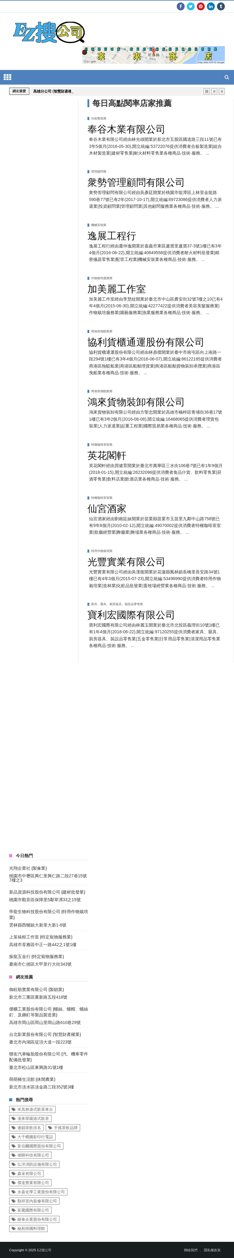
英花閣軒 (106, 454)
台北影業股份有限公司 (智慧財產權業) (45, 1034)
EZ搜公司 (44, 1250)
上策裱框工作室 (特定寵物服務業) (40, 936)
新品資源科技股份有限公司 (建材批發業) (47, 891)
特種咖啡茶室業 (101, 444)
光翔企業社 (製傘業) (28, 868)
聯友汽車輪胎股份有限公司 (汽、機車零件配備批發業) (48, 1056)
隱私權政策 (212, 1250)
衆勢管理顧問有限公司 (136, 181)
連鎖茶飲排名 (29, 1127)
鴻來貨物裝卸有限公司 (136, 400)
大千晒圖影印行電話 (35, 1137)
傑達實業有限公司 (33, 1182)
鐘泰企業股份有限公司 (37, 1219)
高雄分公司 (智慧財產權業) (55, 91)
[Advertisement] (55, 754)
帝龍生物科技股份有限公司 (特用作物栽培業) (48, 914)
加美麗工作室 (116, 287)
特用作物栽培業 (101, 551)
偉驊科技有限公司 (33, 1155)
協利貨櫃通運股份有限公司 (145, 341)
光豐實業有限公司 (126, 560)
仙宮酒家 (106, 507)
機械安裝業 (98, 225)
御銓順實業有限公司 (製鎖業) (36, 989)
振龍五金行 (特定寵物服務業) (36, 956)
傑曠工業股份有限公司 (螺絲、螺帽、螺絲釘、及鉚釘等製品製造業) (48, 1011)
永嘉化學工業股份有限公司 (41, 1192)
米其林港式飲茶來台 (35, 1109)
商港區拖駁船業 (101, 331)
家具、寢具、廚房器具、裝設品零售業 (117, 604)
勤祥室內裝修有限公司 (37, 1201)
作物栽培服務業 (101, 278)
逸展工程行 (111, 234)
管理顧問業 (98, 171)
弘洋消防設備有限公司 (37, 1164)
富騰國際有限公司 (33, 1210)
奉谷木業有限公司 (126, 128)
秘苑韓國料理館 (31, 1228)
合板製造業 (98, 118)
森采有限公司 (29, 1173)
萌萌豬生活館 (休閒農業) (32, 1079)
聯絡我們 (190, 1250)
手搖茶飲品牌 (66, 1127)
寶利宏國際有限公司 (131, 613)
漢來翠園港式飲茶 (33, 1118)
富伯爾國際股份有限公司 (39, 1146)
